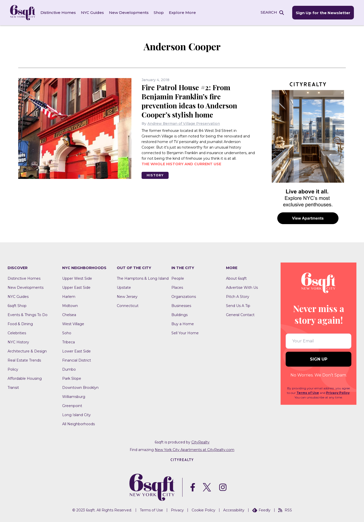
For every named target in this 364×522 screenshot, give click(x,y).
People (177, 278)
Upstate (124, 287)
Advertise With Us (242, 287)
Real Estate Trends (24, 360)
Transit (13, 387)
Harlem (68, 296)
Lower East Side (76, 351)
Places (177, 287)
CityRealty (200, 442)
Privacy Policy (338, 393)
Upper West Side (77, 278)
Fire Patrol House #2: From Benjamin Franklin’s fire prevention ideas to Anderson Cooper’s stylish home (189, 101)
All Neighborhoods (78, 424)
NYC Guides (92, 12)
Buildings (179, 315)
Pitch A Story (237, 296)
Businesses (181, 305)
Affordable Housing (25, 378)
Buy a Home (182, 324)
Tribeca (68, 342)
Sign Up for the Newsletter (323, 12)
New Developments (129, 12)
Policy (13, 369)
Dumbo (69, 369)
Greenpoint (72, 406)
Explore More (182, 12)
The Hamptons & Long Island (143, 278)
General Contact (240, 315)
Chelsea (69, 315)
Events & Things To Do (28, 315)
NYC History (18, 342)
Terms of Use (308, 393)
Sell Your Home (185, 333)
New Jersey (127, 296)
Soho (66, 333)
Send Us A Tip (238, 305)
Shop (159, 12)
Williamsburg (73, 396)
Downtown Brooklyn (80, 387)
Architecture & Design (27, 351)
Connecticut (128, 305)
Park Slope (71, 378)
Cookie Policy (203, 510)
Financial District (76, 360)
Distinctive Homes (58, 12)
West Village (73, 324)
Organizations (183, 296)
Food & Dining (20, 324)
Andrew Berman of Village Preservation (183, 123)
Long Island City (76, 415)
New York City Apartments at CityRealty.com (194, 449)
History (155, 175)
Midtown (70, 305)
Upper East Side (76, 287)
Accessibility (233, 510)
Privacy (177, 510)
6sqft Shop (17, 305)
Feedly (261, 510)
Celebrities (17, 333)
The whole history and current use (181, 164)
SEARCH (269, 12)
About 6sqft (236, 278)
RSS (285, 510)
